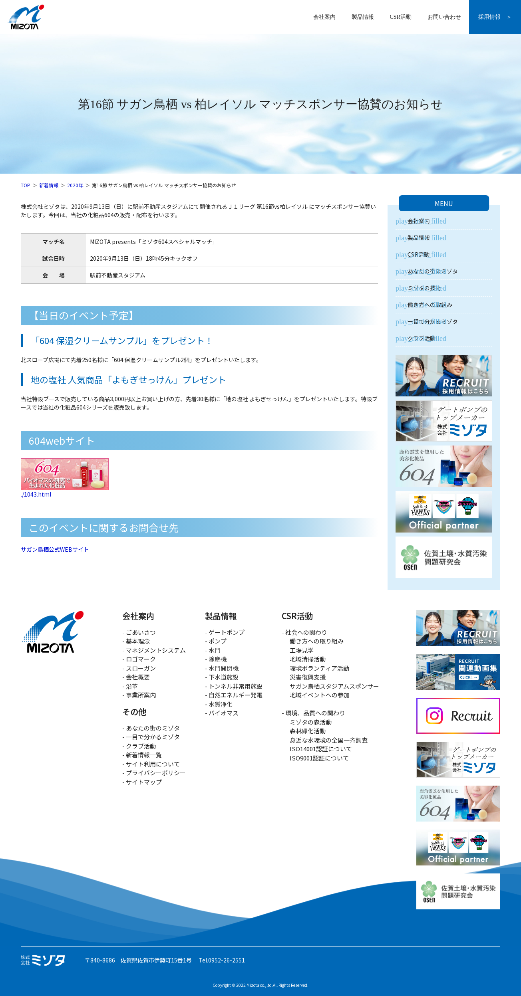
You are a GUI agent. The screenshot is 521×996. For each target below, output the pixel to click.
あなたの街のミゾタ (433, 271)
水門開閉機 (224, 668)
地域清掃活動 (308, 659)
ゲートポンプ (227, 632)
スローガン (141, 668)
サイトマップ (144, 782)
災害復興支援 (308, 677)
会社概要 (138, 677)
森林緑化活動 (308, 731)
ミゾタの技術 (424, 288)
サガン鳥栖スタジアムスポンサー (334, 686)
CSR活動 (401, 17)
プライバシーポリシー (156, 772)
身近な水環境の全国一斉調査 (329, 740)
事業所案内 (141, 695)
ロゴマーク (141, 659)
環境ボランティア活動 (319, 668)
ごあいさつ (141, 632)
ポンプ (218, 641)
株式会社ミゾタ (26, 17)
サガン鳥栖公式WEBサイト (55, 549)
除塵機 (218, 659)
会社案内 (324, 17)
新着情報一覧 (144, 754)
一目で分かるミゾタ (433, 321)
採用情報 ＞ (495, 17)
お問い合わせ (444, 17)
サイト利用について (153, 764)
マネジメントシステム (156, 650)
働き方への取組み (430, 305)
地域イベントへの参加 (320, 695)
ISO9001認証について (319, 758)
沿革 (132, 686)
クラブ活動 (421, 338)
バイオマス (224, 713)
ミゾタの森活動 (311, 722)
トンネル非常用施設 (235, 686)
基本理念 (138, 641)
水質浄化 (221, 704)
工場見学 (302, 650)
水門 (215, 650)
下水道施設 (224, 677)
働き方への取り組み (317, 641)
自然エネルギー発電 (235, 695)
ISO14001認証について (321, 749)
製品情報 (363, 17)
